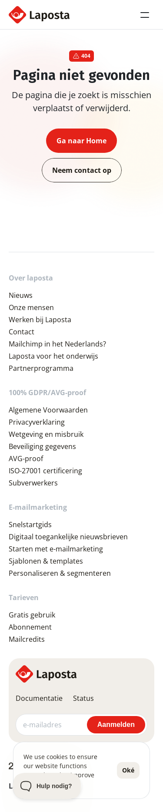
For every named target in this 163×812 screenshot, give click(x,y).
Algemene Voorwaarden (48, 410)
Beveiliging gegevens (42, 446)
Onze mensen (31, 307)
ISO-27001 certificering (45, 470)
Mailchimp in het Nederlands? (57, 344)
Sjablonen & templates (46, 561)
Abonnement (30, 627)
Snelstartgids (30, 524)
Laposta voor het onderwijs (53, 356)
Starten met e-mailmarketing (56, 549)
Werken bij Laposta (40, 319)
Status (83, 698)
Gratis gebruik (32, 615)
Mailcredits (27, 639)
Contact (21, 332)
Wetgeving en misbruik (46, 434)
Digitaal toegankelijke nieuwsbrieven (68, 536)
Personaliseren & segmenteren (60, 573)
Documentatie (39, 698)
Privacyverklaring (37, 422)
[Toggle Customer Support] (47, 786)
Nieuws (21, 295)
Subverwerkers (33, 483)
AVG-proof (26, 458)
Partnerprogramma (41, 368)
